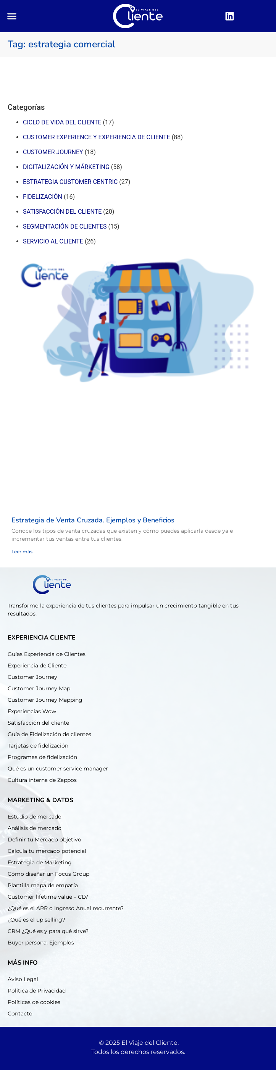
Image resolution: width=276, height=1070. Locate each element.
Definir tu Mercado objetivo (44, 839)
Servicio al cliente (53, 241)
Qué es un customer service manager (58, 768)
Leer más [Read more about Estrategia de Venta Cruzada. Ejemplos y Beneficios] (21, 551)
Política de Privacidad (37, 990)
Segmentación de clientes (65, 226)
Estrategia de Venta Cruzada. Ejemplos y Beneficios (92, 520)
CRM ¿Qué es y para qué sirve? (48, 931)
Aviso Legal (23, 979)
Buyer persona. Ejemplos (41, 942)
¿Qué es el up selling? (36, 919)
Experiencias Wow (32, 711)
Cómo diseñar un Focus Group (48, 873)
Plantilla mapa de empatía (43, 885)
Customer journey (53, 152)
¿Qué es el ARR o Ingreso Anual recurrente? (66, 908)
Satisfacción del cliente (62, 211)
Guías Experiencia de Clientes (47, 654)
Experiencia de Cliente (37, 665)
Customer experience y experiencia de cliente (96, 137)
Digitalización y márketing (66, 167)
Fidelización (42, 196)
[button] (12, 16)
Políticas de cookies (34, 1002)
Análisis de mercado (34, 828)
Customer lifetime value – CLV (48, 896)
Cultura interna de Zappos (42, 780)
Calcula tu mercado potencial (47, 851)
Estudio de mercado (34, 816)
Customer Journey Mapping (45, 699)
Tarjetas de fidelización (38, 745)
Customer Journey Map (39, 688)
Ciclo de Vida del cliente (62, 122)
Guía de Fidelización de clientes (49, 734)
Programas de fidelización (42, 757)
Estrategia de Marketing (40, 862)
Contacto (20, 1013)
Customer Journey (32, 677)
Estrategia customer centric (70, 181)
